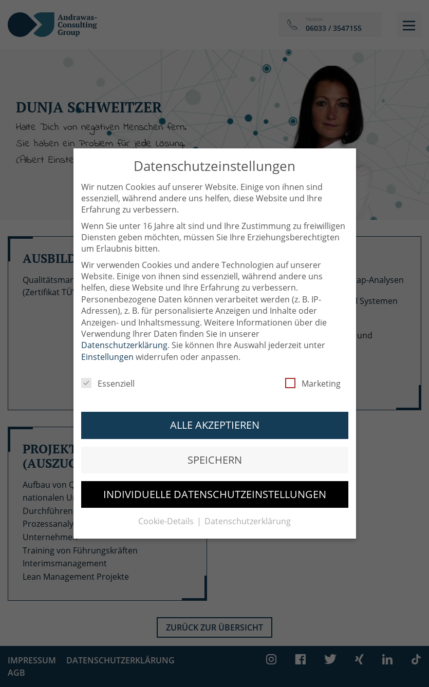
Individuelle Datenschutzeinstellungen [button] (214, 487)
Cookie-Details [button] (167, 515)
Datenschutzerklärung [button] (247, 515)
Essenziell (108, 377)
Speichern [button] (215, 453)
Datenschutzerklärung (124, 339)
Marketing (313, 377)
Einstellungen (107, 350)
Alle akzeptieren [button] (214, 419)
